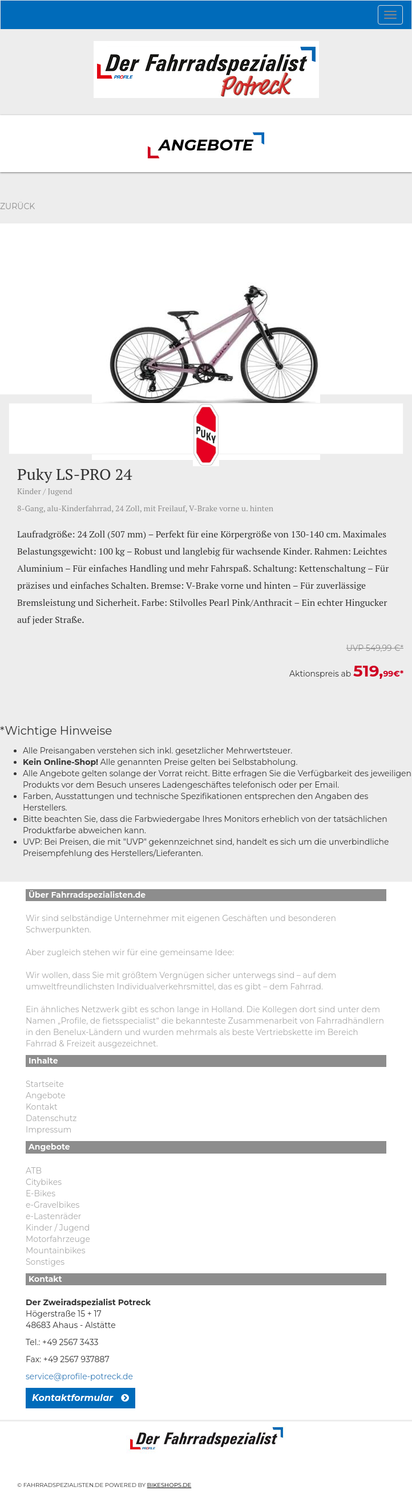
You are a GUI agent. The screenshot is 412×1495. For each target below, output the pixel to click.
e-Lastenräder (54, 1216)
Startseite (45, 1084)
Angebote (46, 1095)
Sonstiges (45, 1262)
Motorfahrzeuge (58, 1239)
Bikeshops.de (169, 1485)
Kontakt (42, 1107)
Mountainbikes (56, 1250)
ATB (34, 1171)
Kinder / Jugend (58, 1228)
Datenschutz (51, 1118)
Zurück (17, 206)
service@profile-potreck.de (79, 1376)
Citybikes (44, 1182)
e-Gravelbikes (52, 1205)
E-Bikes (40, 1193)
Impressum (48, 1130)
